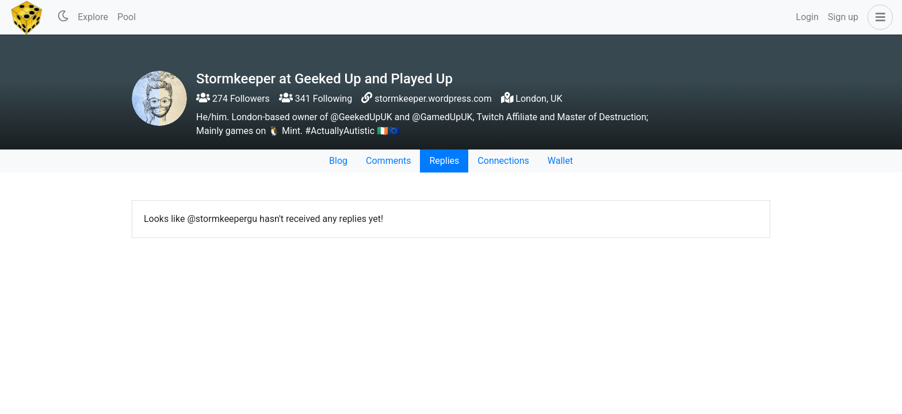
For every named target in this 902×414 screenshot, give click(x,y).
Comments (388, 160)
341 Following (315, 98)
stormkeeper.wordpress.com (432, 98)
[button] (878, 17)
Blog (338, 160)
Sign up (843, 17)
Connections (503, 160)
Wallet (560, 160)
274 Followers (233, 98)
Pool (126, 17)
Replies (444, 160)
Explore (93, 17)
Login (807, 17)
